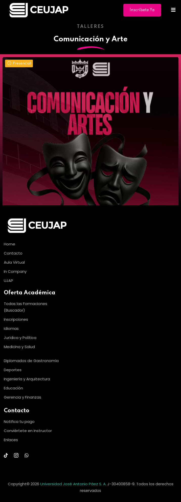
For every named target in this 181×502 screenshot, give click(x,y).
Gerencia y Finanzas (22, 397)
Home (9, 244)
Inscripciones (16, 319)
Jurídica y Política (20, 337)
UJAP (8, 280)
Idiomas (11, 328)
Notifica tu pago (19, 421)
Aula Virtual (14, 262)
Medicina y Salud (19, 346)
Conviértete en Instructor (28, 430)
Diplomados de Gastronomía (31, 360)
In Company (15, 271)
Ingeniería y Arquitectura (27, 379)
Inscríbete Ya (142, 10)
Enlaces (11, 439)
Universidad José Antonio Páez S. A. (73, 484)
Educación (13, 388)
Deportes (12, 369)
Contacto (13, 253)
